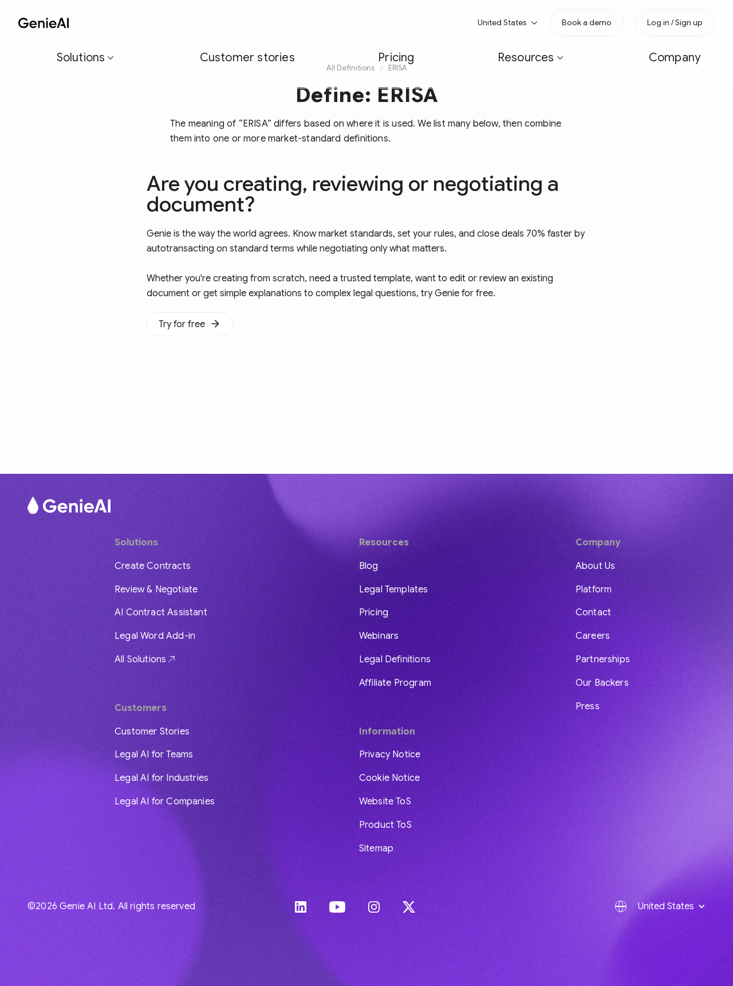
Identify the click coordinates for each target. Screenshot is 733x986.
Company (390, 22)
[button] (133, 22)
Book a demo (587, 22)
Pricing (272, 22)
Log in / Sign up (675, 22)
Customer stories (207, 22)
